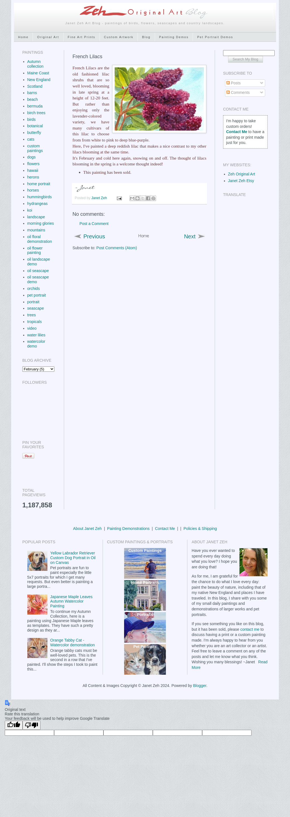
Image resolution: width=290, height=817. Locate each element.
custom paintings (35, 148)
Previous (94, 236)
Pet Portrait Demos (215, 37)
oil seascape (38, 270)
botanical (35, 126)
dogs (31, 157)
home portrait (38, 184)
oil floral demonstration (39, 239)
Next (189, 236)
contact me (249, 629)
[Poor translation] (31, 725)
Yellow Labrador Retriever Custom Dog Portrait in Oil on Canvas (73, 558)
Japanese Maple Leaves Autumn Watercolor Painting (71, 601)
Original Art (48, 37)
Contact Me (165, 528)
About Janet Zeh (87, 528)
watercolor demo (36, 343)
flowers (33, 164)
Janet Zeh (99, 198)
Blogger (199, 685)
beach (32, 99)
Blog (146, 37)
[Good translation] (14, 725)
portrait (33, 302)
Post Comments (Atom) (116, 248)
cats (31, 139)
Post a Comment (93, 223)
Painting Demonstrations (128, 528)
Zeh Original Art (241, 174)
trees (31, 315)
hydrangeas (37, 203)
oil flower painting (35, 250)
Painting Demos (174, 37)
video (32, 328)
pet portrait (36, 295)
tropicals (34, 321)
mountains (36, 230)
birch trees (36, 113)
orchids (33, 288)
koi (29, 210)
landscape (36, 217)
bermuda (35, 106)
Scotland (34, 86)
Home (23, 37)
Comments (238, 92)
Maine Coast (38, 73)
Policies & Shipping (200, 528)
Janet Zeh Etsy (241, 180)
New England (38, 79)
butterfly (34, 132)
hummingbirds (39, 197)
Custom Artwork (119, 37)
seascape (35, 308)
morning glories (40, 223)
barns (32, 92)
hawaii (32, 170)
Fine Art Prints (81, 37)
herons (33, 177)
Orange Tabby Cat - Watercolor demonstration (72, 642)
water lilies (36, 335)
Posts (233, 83)
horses (33, 190)
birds (31, 119)
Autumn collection (35, 64)
